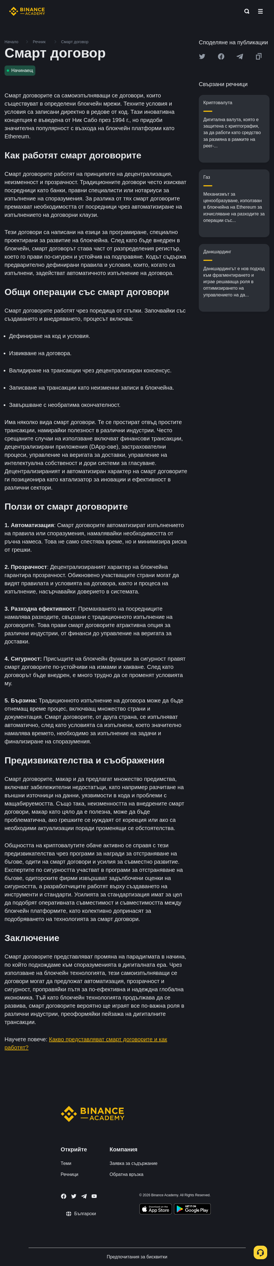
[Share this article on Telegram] (239, 56)
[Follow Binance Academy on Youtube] (94, 1196)
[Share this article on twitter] (202, 56)
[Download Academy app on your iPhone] (155, 1210)
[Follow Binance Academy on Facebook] (63, 1196)
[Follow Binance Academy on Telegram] (84, 1196)
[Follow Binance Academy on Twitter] (74, 1196)
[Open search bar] (245, 11)
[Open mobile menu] (260, 11)
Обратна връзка (127, 1174)
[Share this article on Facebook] (221, 56)
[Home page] (27, 11)
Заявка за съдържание (134, 1163)
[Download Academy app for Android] (192, 1210)
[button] (260, 11)
